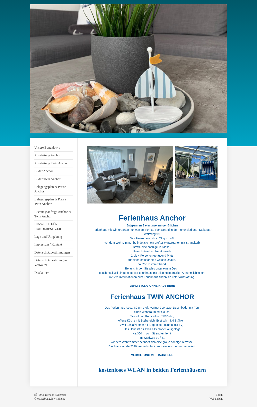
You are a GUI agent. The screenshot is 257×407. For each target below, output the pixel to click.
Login (219, 394)
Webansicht (216, 398)
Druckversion (44, 394)
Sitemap (61, 394)
